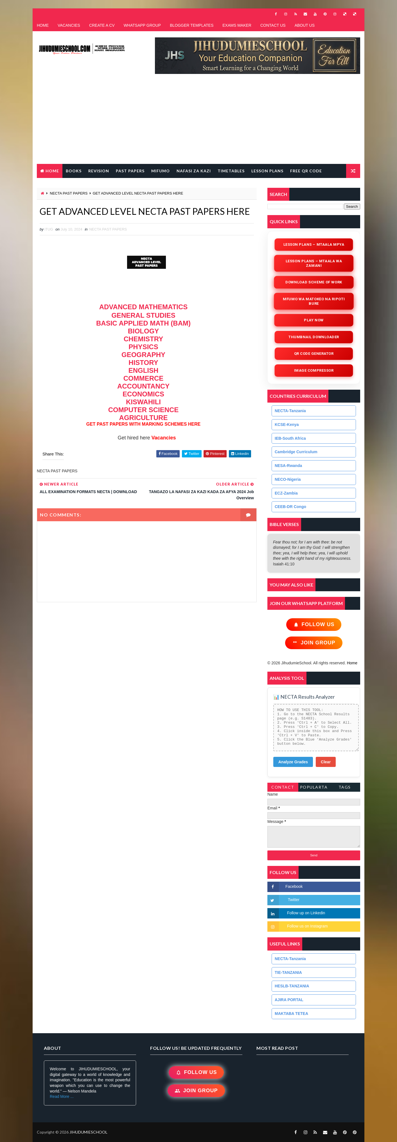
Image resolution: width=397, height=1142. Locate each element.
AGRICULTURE (143, 417)
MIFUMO (160, 170)
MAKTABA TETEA (291, 1013)
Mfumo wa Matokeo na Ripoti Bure (314, 301)
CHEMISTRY (143, 339)
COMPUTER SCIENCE (143, 410)
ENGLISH (143, 370)
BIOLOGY (143, 331)
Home (52, 170)
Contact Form (282, 788)
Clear (326, 762)
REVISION (98, 170)
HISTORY (143, 362)
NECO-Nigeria (288, 479)
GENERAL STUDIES (143, 315)
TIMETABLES (231, 170)
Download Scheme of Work (314, 282)
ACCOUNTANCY (143, 386)
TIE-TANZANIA (288, 972)
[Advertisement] (198, 121)
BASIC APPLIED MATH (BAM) (143, 323)
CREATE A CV (102, 25)
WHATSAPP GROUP (142, 25)
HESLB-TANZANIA (292, 986)
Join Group (313, 643)
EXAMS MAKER (236, 25)
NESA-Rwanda (288, 465)
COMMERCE (143, 378)
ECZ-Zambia (286, 493)
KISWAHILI (143, 402)
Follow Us (314, 625)
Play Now (314, 320)
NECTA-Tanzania (290, 410)
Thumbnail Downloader (313, 337)
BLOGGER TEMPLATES (191, 25)
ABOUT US (305, 25)
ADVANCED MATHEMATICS (143, 307)
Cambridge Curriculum (296, 452)
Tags (345, 787)
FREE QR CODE (306, 170)
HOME (43, 25)
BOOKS (74, 170)
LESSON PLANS (267, 170)
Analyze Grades (293, 762)
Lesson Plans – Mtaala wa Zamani (314, 263)
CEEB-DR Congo (290, 506)
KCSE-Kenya (287, 424)
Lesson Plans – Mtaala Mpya (313, 244)
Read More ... (62, 1096)
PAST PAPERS (130, 170)
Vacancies (163, 438)
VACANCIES (69, 25)
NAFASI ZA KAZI (194, 170)
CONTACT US (273, 25)
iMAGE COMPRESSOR (313, 370)
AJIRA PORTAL (289, 999)
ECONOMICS (143, 394)
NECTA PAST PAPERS (68, 193)
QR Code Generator (313, 353)
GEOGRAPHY (143, 354)
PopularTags (314, 788)
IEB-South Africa (290, 438)
